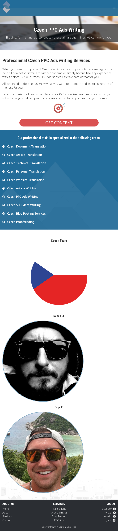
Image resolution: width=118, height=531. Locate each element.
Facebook (108, 508)
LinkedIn (109, 516)
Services (7, 516)
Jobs (111, 520)
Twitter (110, 512)
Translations (59, 508)
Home (5, 508)
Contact (6, 520)
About (5, 512)
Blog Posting (59, 516)
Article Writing (59, 512)
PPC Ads (59, 520)
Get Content (59, 122)
